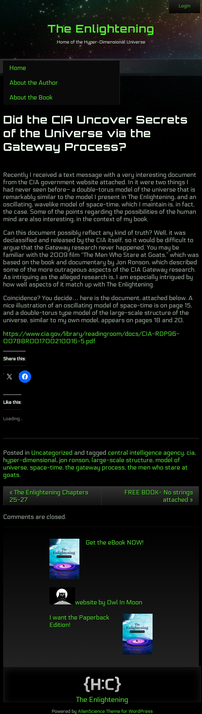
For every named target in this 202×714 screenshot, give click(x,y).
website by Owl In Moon (95, 602)
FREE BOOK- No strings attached (159, 496)
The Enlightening (101, 28)
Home (17, 68)
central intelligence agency (146, 452)
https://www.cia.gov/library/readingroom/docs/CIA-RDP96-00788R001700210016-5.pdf (91, 337)
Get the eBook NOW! (115, 542)
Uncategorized (51, 452)
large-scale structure (122, 460)
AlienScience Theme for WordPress (115, 711)
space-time (46, 467)
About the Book (31, 97)
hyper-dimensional (29, 460)
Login (184, 6)
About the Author (33, 82)
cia (191, 452)
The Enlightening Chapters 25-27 (48, 496)
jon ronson (74, 460)
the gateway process (95, 467)
